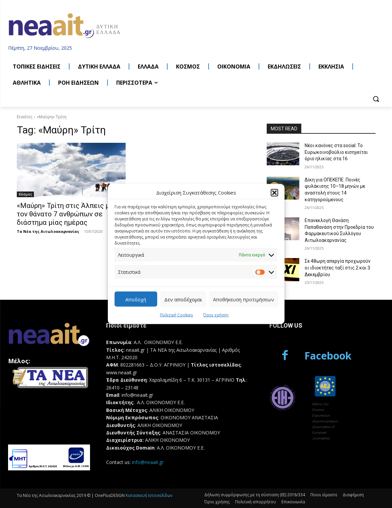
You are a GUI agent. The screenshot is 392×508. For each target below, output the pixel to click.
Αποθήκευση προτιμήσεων (243, 299)
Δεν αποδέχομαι (183, 299)
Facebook (327, 355)
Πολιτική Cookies (176, 315)
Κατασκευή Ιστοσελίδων (149, 495)
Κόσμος (25, 194)
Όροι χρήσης (216, 315)
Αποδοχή (135, 299)
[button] (274, 192)
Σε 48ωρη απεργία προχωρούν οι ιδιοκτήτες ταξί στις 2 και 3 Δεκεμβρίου (338, 267)
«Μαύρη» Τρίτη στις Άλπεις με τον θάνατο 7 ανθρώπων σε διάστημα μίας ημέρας (65, 214)
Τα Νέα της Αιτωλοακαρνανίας (48, 231)
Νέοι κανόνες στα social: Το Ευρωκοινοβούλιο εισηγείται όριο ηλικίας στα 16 (336, 152)
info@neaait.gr (148, 462)
